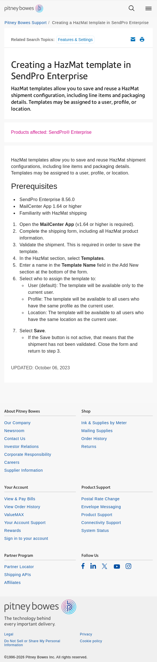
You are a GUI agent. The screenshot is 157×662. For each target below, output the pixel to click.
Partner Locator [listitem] (19, 566)
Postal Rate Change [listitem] (100, 499)
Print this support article (142, 39)
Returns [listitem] (88, 446)
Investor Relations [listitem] (21, 446)
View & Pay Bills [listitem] (19, 499)
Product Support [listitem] (97, 514)
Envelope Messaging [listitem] (101, 506)
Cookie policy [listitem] (91, 641)
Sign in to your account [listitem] (26, 538)
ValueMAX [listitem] (14, 514)
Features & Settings (75, 39)
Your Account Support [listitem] (25, 522)
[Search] (131, 8)
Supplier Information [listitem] (23, 470)
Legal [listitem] (8, 634)
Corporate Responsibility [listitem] (27, 454)
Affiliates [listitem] (12, 582)
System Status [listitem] (95, 530)
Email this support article (132, 39)
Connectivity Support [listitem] (101, 522)
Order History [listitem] (94, 438)
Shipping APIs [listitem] (17, 574)
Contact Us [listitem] (14, 438)
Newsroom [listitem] (14, 430)
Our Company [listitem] (17, 423)
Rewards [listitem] (12, 530)
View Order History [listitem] (22, 506)
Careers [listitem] (12, 462)
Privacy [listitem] (86, 634)
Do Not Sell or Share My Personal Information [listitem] (32, 643)
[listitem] (83, 566)
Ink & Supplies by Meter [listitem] (104, 423)
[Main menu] (148, 8)
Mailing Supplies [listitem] (97, 430)
